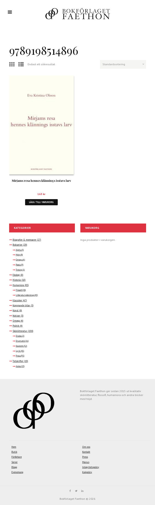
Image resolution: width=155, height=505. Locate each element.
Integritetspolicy (90, 467)
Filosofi (19, 290)
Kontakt (86, 451)
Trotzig (19, 269)
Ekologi (16, 274)
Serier (14, 462)
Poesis (18, 264)
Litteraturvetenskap (25, 295)
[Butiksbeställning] (123, 64)
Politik (16, 325)
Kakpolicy (87, 472)
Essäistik (19, 346)
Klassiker (17, 300)
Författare (16, 456)
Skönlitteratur (20, 331)
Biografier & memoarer (24, 239)
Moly (18, 254)
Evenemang (17, 472)
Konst (15, 310)
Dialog (19, 336)
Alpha (18, 250)
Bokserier (17, 244)
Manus (85, 462)
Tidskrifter (18, 361)
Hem (13, 446)
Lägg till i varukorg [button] (41, 202)
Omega (19, 259)
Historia (17, 279)
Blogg (14, 467)
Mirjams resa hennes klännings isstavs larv (41, 180)
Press (85, 456)
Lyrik (18, 351)
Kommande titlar (21, 305)
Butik (14, 451)
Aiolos (18, 366)
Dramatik (20, 341)
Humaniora (18, 285)
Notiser (16, 315)
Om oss (86, 446)
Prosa (18, 355)
